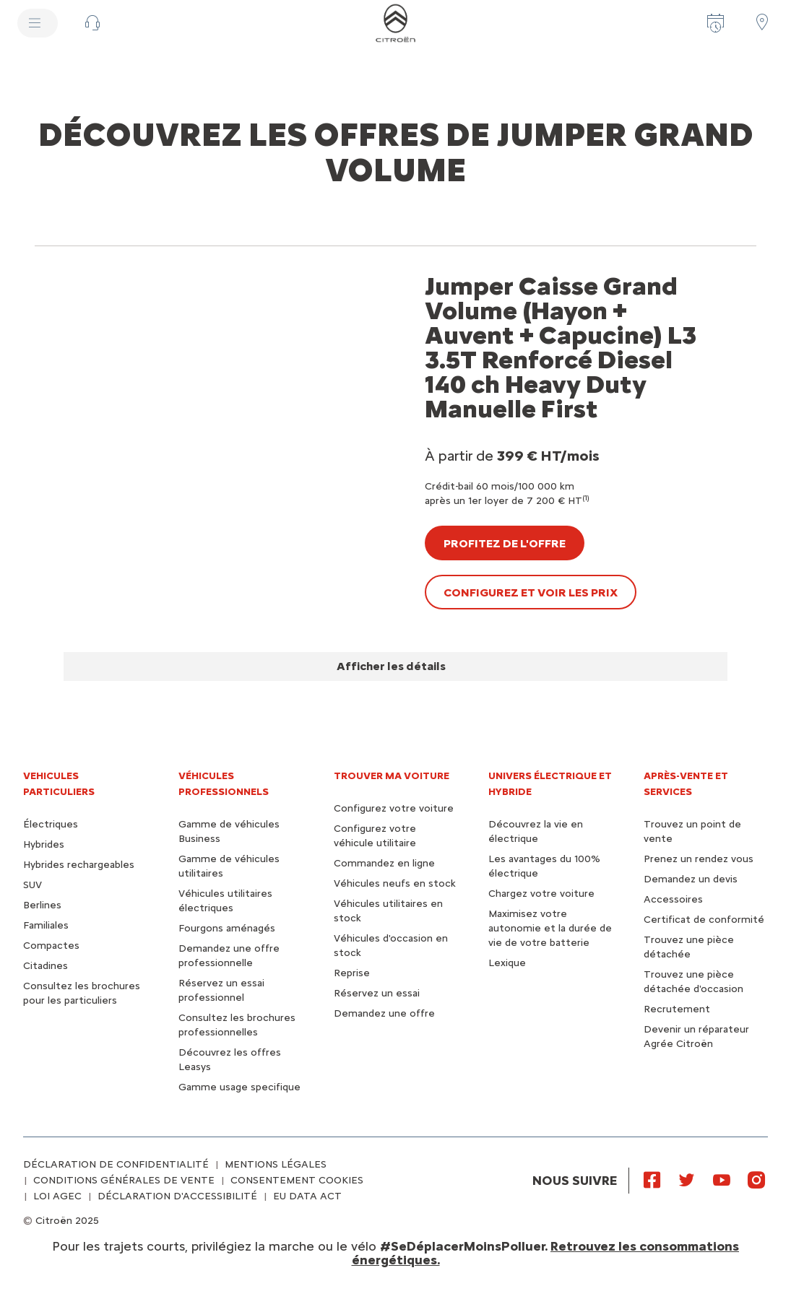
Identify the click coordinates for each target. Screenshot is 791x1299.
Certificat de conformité (704, 919)
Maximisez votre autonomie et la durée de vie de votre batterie (550, 928)
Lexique (507, 963)
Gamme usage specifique (239, 1087)
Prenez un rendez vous (698, 859)
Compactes (51, 945)
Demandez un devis (691, 879)
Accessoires (673, 899)
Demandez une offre (384, 1013)
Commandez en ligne (384, 863)
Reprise (352, 973)
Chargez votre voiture (541, 893)
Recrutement (677, 1009)
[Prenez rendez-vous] (715, 23)
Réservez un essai (377, 993)
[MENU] (37, 23)
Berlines (42, 905)
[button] (92, 23)
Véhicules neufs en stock (395, 883)
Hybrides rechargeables (78, 865)
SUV (32, 885)
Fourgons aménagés (226, 928)
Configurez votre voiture (394, 808)
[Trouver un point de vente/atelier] (762, 21)
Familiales (46, 925)
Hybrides (43, 844)
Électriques (50, 824)
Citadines (45, 966)
